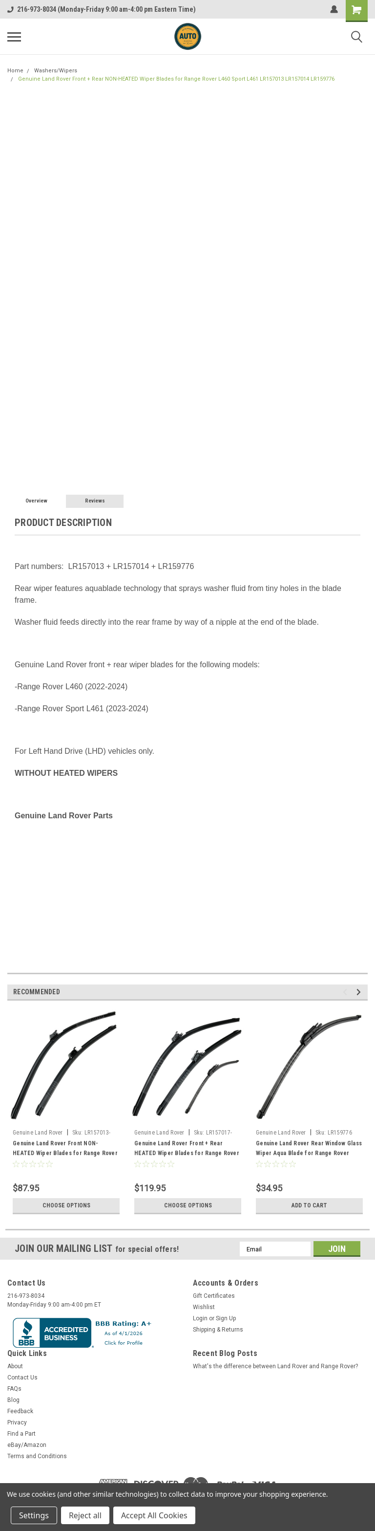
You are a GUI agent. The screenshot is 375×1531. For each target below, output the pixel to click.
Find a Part (21, 1433)
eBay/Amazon (26, 1445)
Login (200, 1318)
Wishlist (204, 1307)
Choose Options (66, 1205)
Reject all (85, 1515)
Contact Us (22, 1377)
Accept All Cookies (154, 1515)
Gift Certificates (214, 1295)
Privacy (17, 1422)
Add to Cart (309, 1205)
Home (15, 70)
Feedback (20, 1411)
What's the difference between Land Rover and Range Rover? (275, 1366)
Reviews (95, 501)
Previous (346, 992)
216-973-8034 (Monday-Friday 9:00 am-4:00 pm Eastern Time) (101, 9)
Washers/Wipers (55, 70)
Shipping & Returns (218, 1329)
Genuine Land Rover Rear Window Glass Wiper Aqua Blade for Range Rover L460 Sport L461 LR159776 (309, 1153)
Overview (36, 501)
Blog (13, 1400)
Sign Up (226, 1318)
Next (360, 992)
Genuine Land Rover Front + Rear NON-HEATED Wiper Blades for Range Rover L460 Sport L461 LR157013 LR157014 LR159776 (176, 79)
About (15, 1366)
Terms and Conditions (37, 1456)
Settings (34, 1515)
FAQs (14, 1388)
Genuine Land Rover (38, 1132)
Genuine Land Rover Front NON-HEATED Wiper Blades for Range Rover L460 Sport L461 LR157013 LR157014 (65, 1153)
